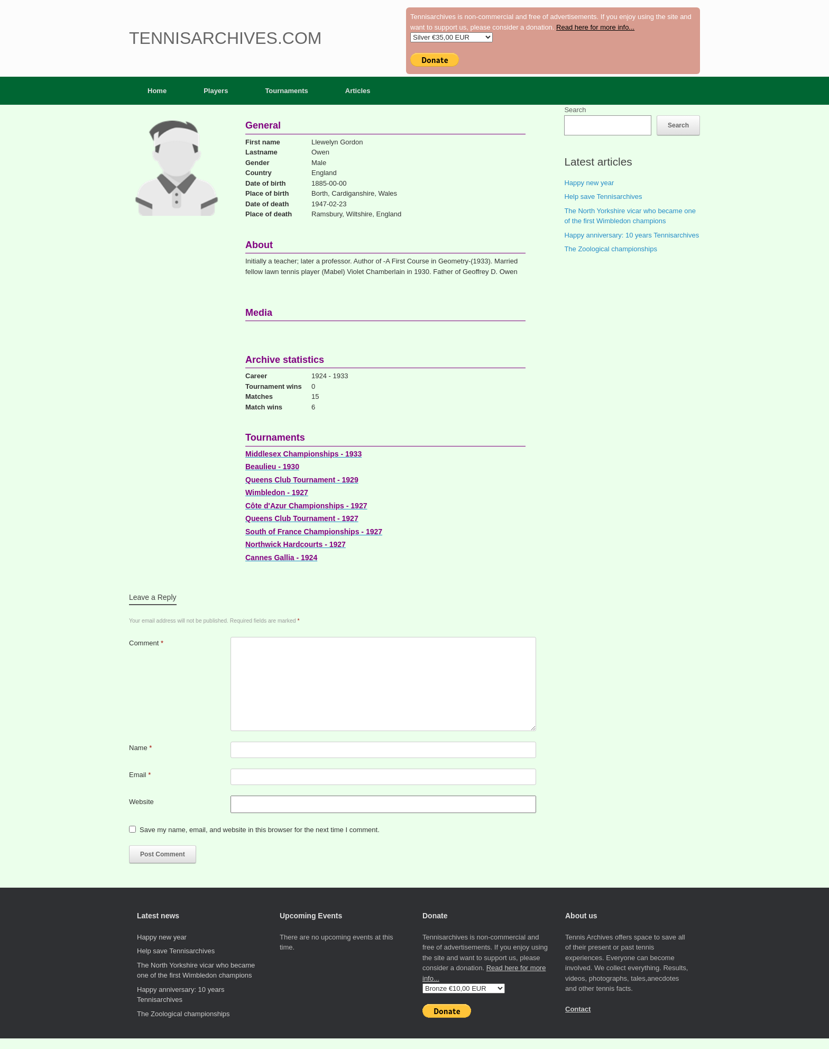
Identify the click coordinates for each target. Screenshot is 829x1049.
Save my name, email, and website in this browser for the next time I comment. (260, 830)
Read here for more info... (595, 27)
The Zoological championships (610, 249)
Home (157, 91)
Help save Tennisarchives (603, 196)
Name (140, 748)
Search (575, 110)
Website (141, 802)
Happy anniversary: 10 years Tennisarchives (631, 235)
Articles (358, 91)
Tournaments (286, 91)
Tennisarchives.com (225, 38)
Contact (578, 1009)
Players (216, 91)
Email (140, 775)
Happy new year (589, 183)
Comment (146, 643)
